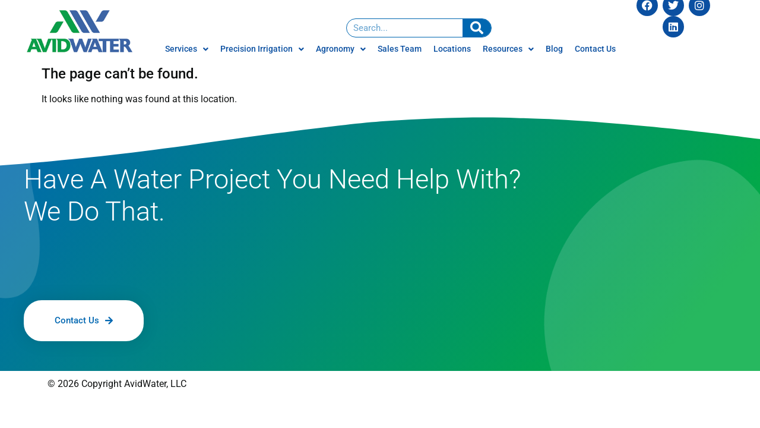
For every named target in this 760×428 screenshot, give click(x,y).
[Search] (477, 28)
